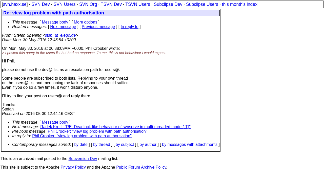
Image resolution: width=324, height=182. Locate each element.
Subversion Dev (83, 158)
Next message (63, 27)
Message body (55, 22)
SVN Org (88, 4)
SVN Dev (40, 4)
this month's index (239, 4)
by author (147, 144)
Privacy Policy (73, 167)
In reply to (129, 27)
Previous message (98, 27)
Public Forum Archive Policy (141, 167)
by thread (101, 144)
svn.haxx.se (15, 4)
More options (85, 22)
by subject (125, 144)
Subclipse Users (202, 4)
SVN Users (64, 4)
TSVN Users (137, 4)
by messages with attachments (189, 144)
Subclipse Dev (168, 4)
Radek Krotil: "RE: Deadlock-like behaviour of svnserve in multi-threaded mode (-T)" (115, 127)
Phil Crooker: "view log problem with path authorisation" (97, 131)
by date (80, 144)
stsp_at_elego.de (60, 35)
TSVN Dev (111, 4)
